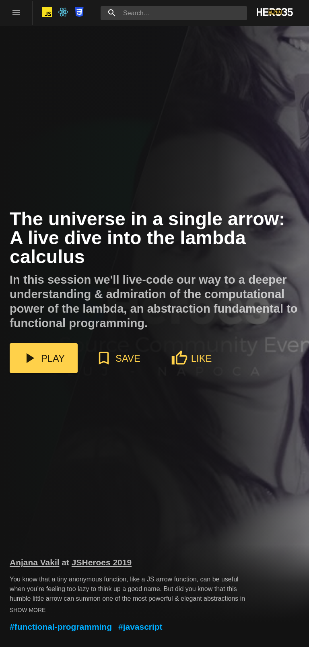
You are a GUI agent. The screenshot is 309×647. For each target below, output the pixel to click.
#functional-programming (61, 626)
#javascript (140, 626)
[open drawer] (16, 13)
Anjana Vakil (35, 562)
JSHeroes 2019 (102, 562)
